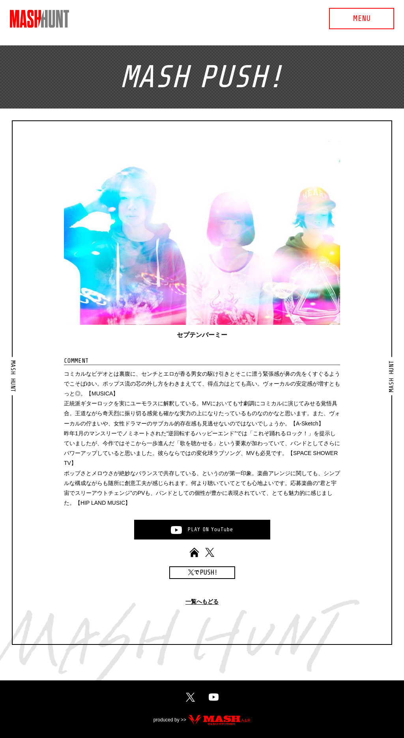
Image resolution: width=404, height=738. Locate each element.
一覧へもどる (202, 602)
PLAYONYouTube (210, 529)
